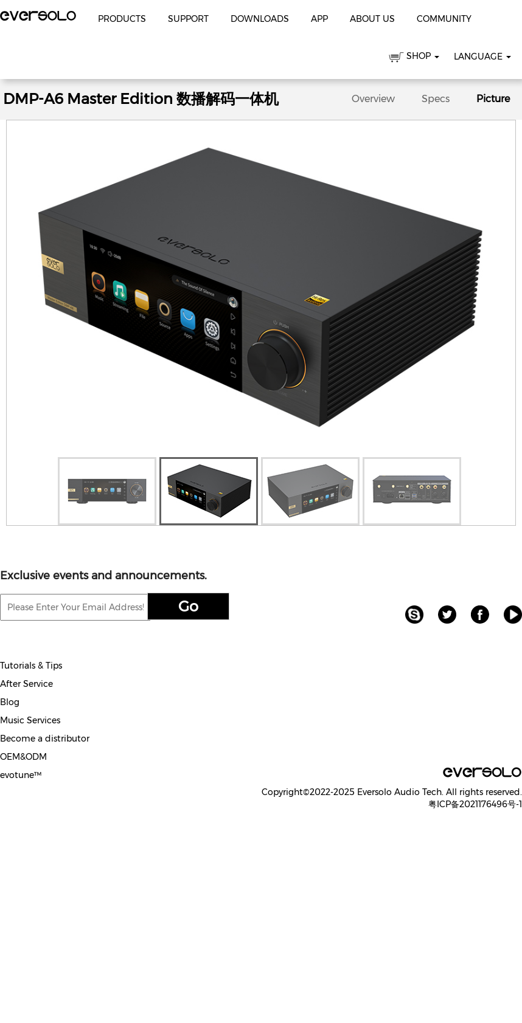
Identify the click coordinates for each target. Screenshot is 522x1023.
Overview (373, 99)
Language (482, 56)
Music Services (30, 720)
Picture (493, 99)
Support (188, 18)
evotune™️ (20, 775)
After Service (26, 683)
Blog (9, 702)
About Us (372, 18)
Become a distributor (44, 738)
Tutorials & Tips (31, 665)
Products (122, 18)
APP (319, 18)
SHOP (414, 58)
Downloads (260, 18)
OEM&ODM (23, 756)
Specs (436, 99)
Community (444, 18)
